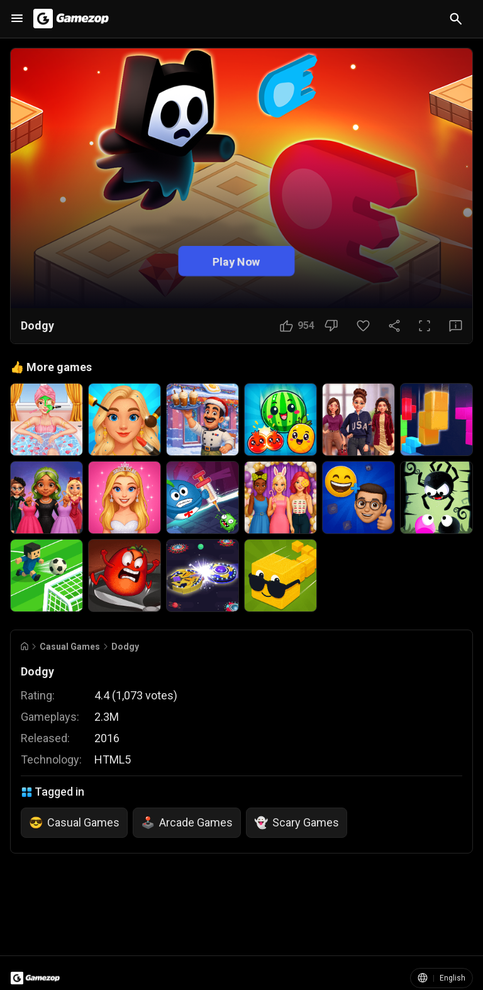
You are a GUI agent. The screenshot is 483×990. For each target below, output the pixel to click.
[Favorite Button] (363, 325)
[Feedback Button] (456, 325)
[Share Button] (394, 325)
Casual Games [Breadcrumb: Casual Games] (70, 647)
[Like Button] (297, 326)
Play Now (236, 260)
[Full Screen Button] (424, 326)
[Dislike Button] (331, 325)
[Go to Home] (24, 646)
